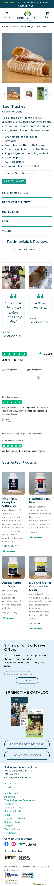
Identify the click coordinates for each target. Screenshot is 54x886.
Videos (7, 231)
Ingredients (10, 211)
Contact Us (11, 804)
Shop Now (8, 551)
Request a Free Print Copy (27, 744)
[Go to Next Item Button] (50, 94)
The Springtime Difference (19, 800)
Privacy (8, 825)
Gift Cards (10, 833)
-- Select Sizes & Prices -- (19, 173)
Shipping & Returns (15, 822)
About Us (9, 796)
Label (6, 221)
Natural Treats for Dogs (22, 26)
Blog (7, 815)
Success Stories (13, 811)
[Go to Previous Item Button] (4, 94)
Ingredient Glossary (15, 818)
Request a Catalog (15, 807)
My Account (11, 793)
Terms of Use (12, 829)
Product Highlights (16, 202)
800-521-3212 (12, 783)
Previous (4, 58)
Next (49, 58)
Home (5, 26)
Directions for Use (15, 192)
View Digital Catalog (27, 755)
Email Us (9, 787)
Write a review (27, 249)
